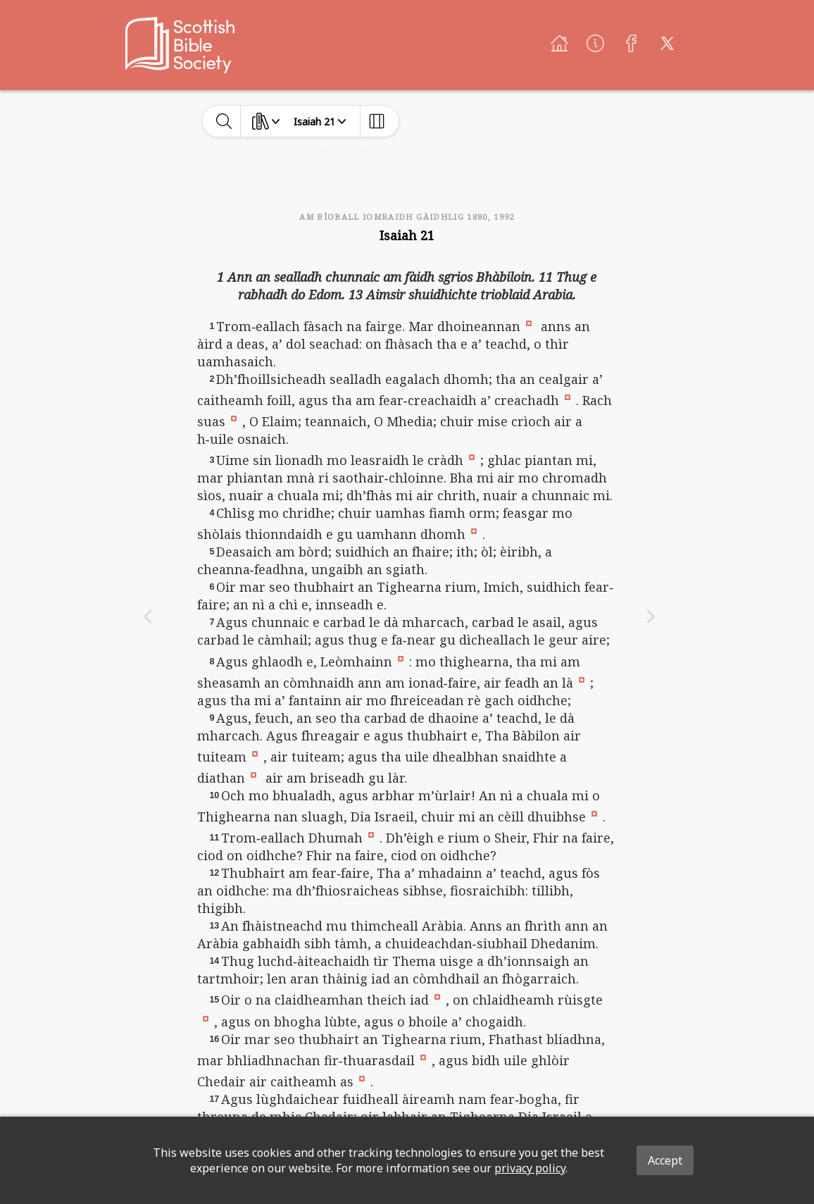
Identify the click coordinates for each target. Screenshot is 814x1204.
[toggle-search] (224, 121)
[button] (528, 322)
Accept (665, 1160)
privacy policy (529, 1168)
